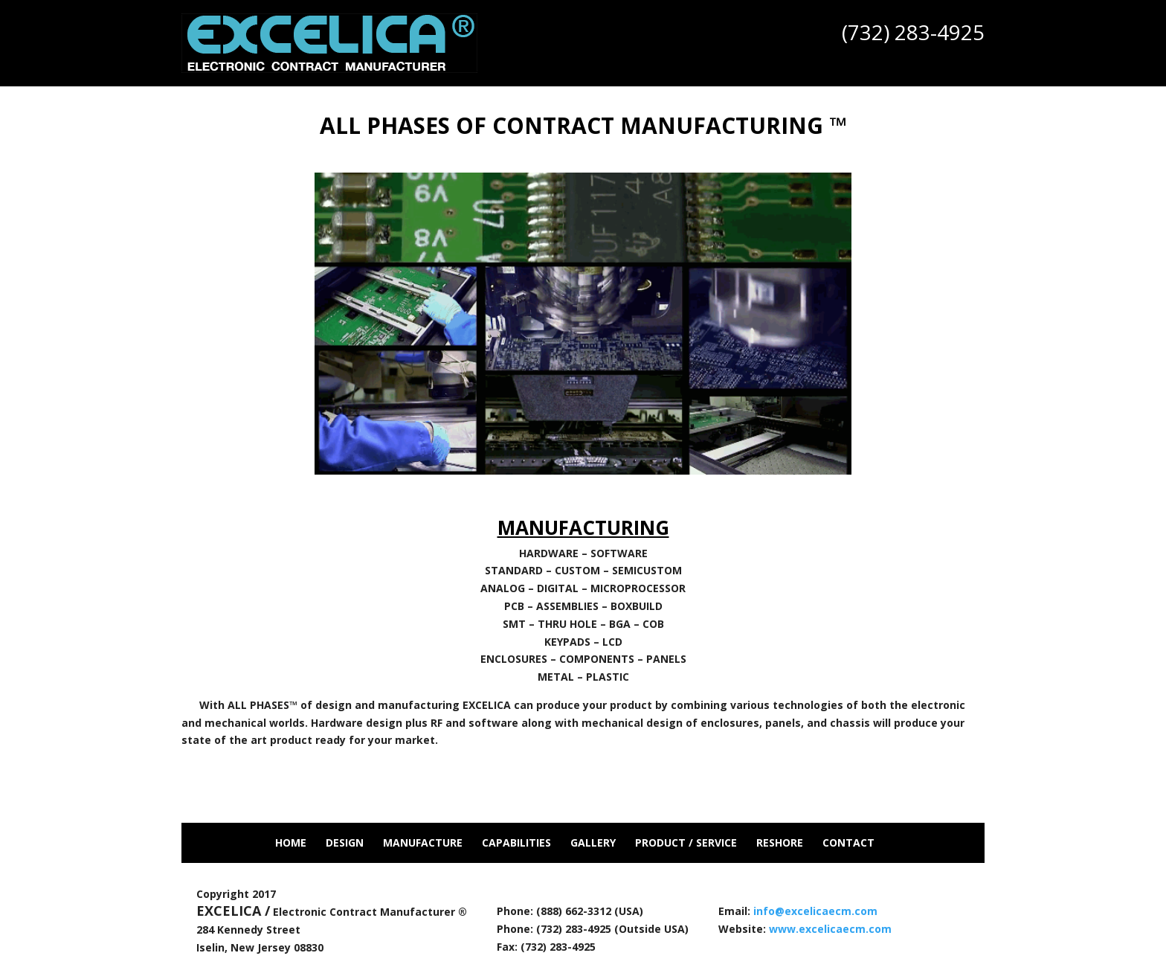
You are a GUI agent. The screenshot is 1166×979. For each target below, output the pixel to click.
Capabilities (516, 842)
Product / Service (686, 842)
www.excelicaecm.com (830, 929)
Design (345, 842)
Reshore (779, 842)
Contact (848, 842)
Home (290, 842)
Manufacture (423, 842)
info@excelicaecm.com (815, 911)
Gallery (593, 842)
